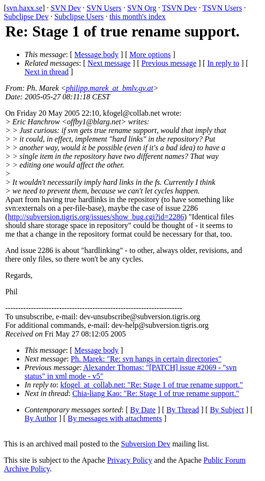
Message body (97, 54)
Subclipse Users (79, 16)
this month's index (138, 16)
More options (150, 54)
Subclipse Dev (26, 16)
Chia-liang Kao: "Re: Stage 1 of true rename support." (155, 393)
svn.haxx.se (24, 8)
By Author (41, 418)
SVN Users (104, 8)
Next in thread (47, 72)
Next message (109, 63)
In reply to (223, 63)
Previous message (168, 63)
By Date (143, 410)
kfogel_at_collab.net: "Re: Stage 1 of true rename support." (152, 385)
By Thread (182, 410)
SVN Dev (65, 8)
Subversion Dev (146, 444)
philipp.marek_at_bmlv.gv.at (109, 88)
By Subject (227, 410)
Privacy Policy (129, 460)
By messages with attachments (115, 418)
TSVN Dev (179, 8)
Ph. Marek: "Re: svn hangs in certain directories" (146, 359)
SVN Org (141, 8)
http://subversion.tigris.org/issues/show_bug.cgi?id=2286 (96, 217)
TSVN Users (222, 8)
